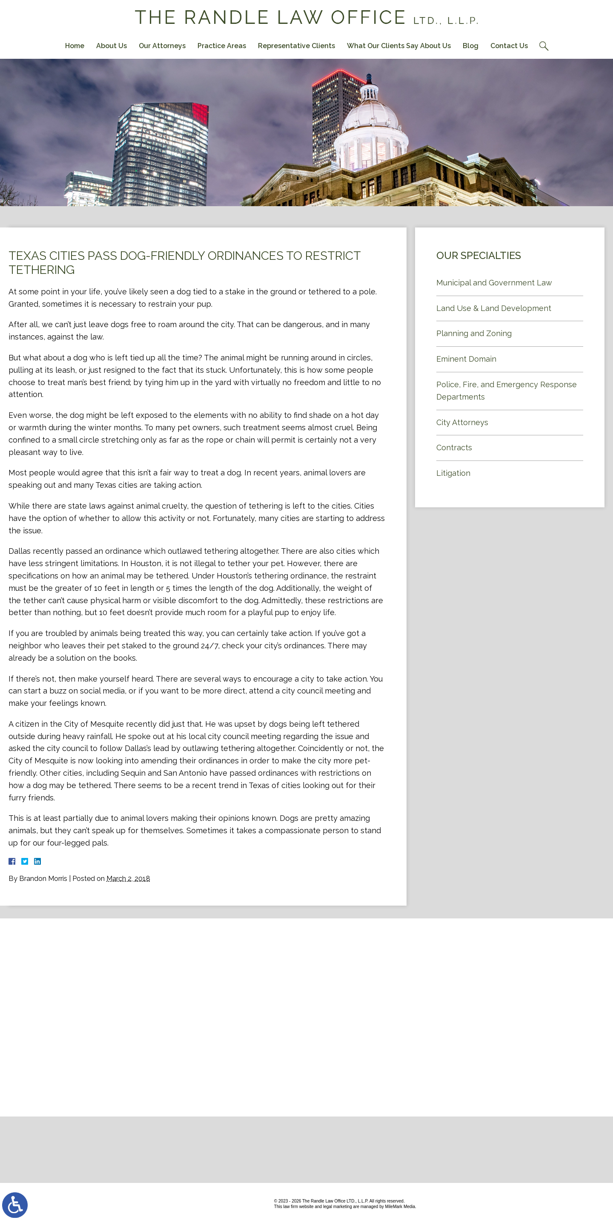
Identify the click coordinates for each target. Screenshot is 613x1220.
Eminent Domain (466, 358)
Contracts (454, 447)
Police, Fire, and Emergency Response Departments (506, 390)
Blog (470, 46)
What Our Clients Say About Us (399, 46)
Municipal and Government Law (494, 282)
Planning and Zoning (474, 333)
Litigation (453, 473)
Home (74, 46)
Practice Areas (222, 46)
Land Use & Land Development (493, 308)
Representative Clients (296, 46)
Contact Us (509, 46)
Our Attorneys (162, 46)
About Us (111, 46)
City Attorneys (462, 422)
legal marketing (337, 1206)
